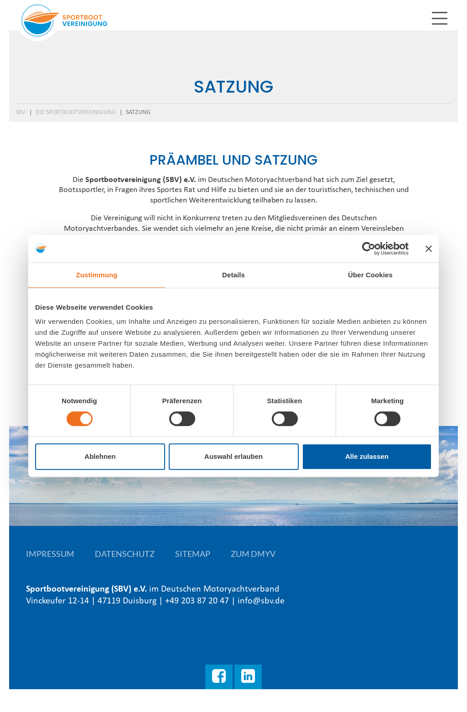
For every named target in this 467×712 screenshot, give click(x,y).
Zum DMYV (253, 554)
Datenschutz (125, 554)
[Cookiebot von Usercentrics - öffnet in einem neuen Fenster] (369, 248)
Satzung (138, 112)
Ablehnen (99, 456)
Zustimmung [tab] (97, 275)
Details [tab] (233, 275)
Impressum (50, 554)
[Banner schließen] (428, 248)
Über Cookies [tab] (370, 275)
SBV (21, 112)
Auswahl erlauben (233, 456)
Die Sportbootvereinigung (76, 112)
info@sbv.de (261, 601)
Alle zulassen (367, 456)
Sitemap (192, 554)
